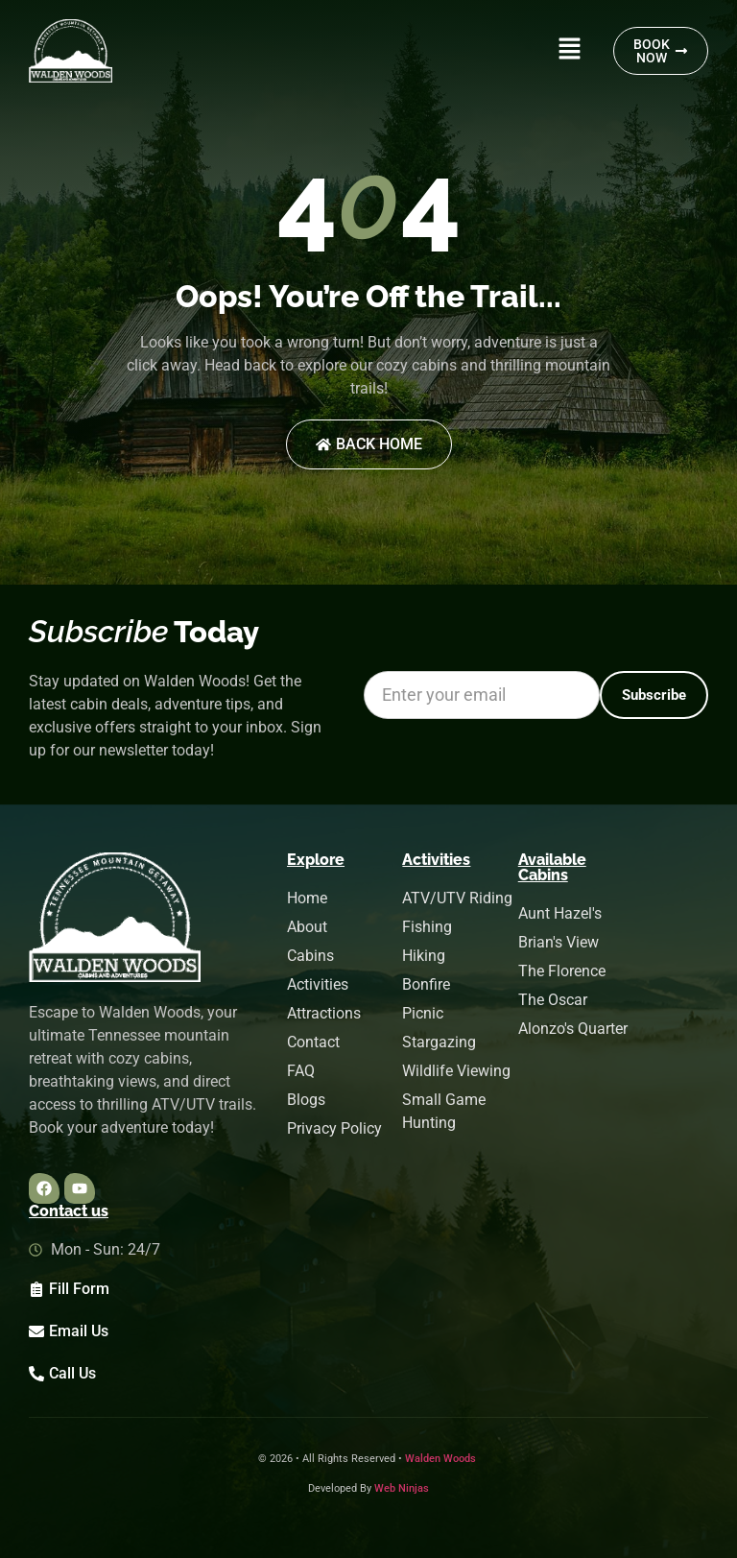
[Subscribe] (654, 695)
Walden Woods (440, 1458)
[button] (569, 51)
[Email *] (482, 695)
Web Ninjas (401, 1487)
